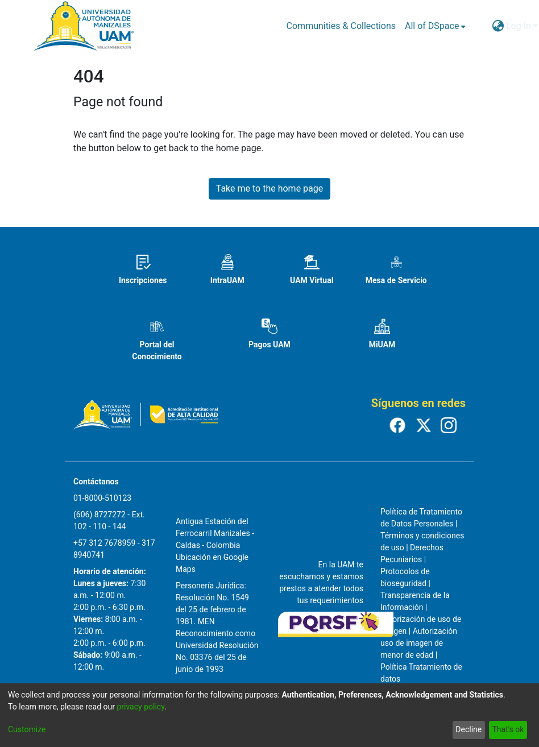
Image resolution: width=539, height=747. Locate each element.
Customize (26, 729)
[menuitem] (435, 26)
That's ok (508, 729)
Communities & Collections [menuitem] (341, 25)
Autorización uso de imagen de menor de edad (418, 642)
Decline (468, 729)
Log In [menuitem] (518, 25)
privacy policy (140, 706)
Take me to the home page (270, 188)
